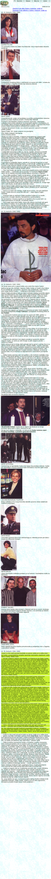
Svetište (19, 1)
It (8, 6)
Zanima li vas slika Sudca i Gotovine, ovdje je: (27, 8)
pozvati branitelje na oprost (23, 653)
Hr (5, 6)
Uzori (45, 1)
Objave (28, 1)
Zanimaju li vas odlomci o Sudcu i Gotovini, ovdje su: (30, 10)
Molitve (36, 1)
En (2, 6)
